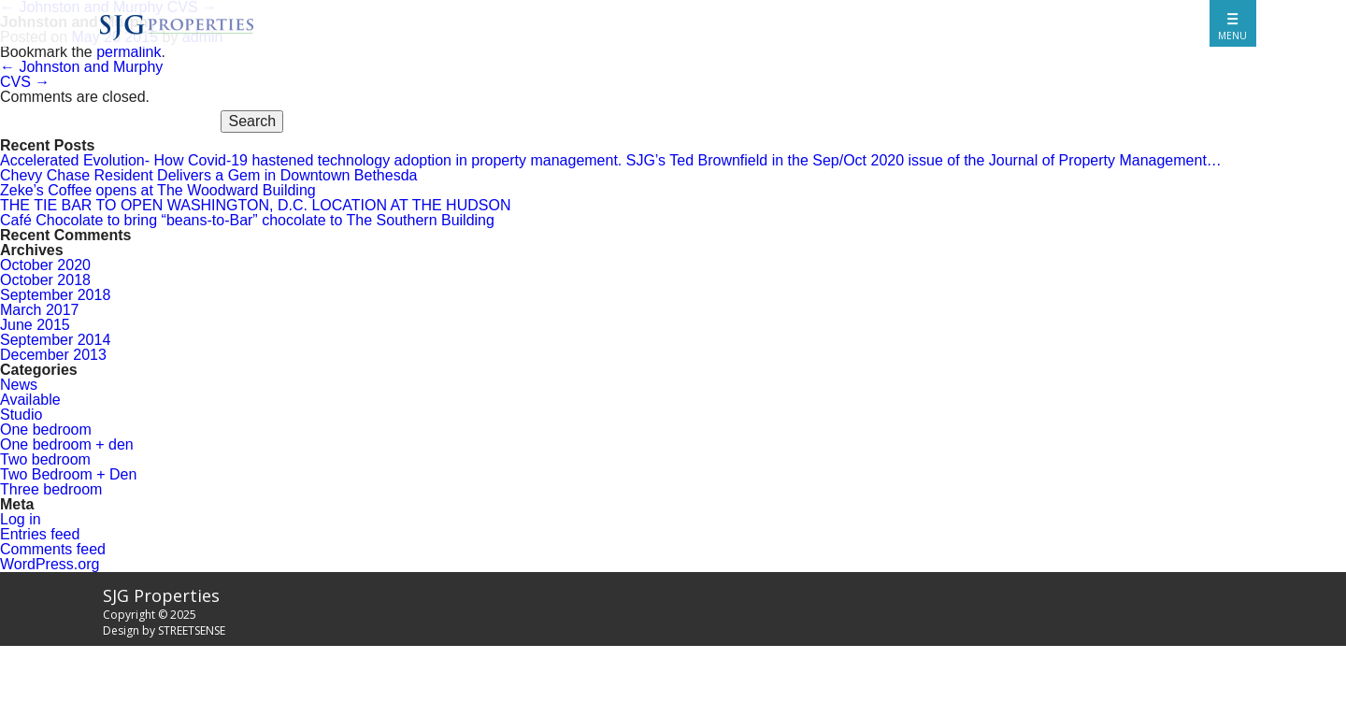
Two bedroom (45, 459)
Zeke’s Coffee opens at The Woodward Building (158, 190)
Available (30, 400)
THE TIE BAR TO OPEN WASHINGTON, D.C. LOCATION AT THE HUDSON (255, 205)
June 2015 (35, 325)
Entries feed (39, 534)
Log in (20, 519)
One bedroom (46, 429)
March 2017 (39, 310)
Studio (21, 414)
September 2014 (55, 340)
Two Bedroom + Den (68, 474)
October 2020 (45, 265)
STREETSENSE (191, 630)
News (18, 385)
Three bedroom (51, 489)
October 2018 (45, 280)
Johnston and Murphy (81, 67)
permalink (128, 52)
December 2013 (53, 355)
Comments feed (53, 549)
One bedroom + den (67, 444)
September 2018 (55, 295)
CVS (25, 82)
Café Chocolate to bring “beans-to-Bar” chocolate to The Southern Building (247, 220)
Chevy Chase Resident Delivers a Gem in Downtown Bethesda (208, 175)
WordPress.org (49, 564)
